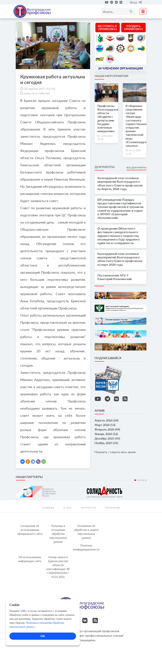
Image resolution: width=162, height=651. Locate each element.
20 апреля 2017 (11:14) (39, 88)
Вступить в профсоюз (107, 27)
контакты (88, 507)
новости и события (36, 93)
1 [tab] (135, 480)
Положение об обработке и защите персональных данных (86, 531)
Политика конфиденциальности (86, 547)
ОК (42, 636)
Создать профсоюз (133, 27)
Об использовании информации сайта (29, 559)
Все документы (136, 167)
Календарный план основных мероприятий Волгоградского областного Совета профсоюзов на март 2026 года (119, 259)
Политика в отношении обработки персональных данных (58, 533)
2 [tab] (138, 480)
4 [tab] (143, 480)
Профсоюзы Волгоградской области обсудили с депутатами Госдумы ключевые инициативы (108, 118)
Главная (48, 507)
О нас (67, 507)
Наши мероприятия (111, 76)
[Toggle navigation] (141, 10)
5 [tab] (145, 480)
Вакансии (112, 507)
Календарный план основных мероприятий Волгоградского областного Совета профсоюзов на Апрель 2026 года (119, 183)
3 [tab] (140, 480)
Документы (105, 167)
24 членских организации (120, 68)
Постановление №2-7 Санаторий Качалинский (114, 277)
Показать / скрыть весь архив (115, 452)
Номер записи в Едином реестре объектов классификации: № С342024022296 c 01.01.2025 (58, 567)
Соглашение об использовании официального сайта (29, 529)
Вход (136, 2)
